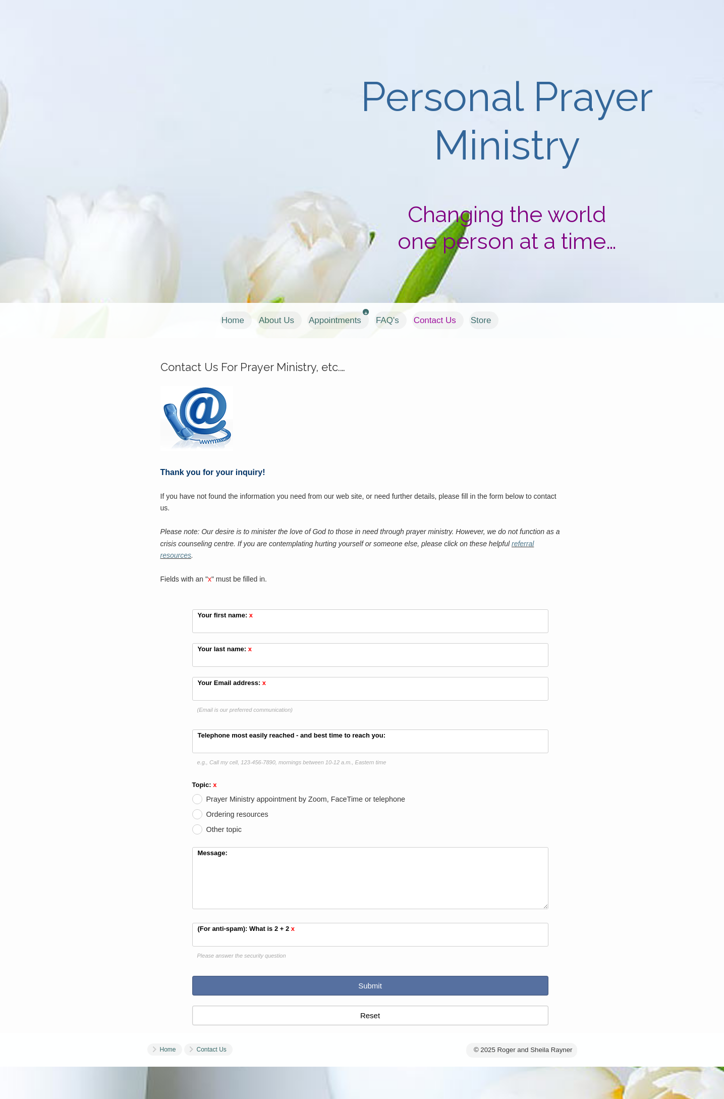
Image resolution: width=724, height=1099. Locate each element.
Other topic (224, 829)
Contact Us (435, 320)
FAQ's (387, 320)
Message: (213, 853)
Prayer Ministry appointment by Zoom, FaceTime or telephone (306, 799)
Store (481, 320)
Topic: (204, 785)
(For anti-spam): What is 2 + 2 (246, 928)
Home (232, 320)
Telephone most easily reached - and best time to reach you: (292, 735)
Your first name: (225, 615)
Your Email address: (232, 683)
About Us (276, 320)
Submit (370, 985)
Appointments (335, 320)
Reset (370, 1015)
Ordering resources (237, 814)
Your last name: (225, 649)
